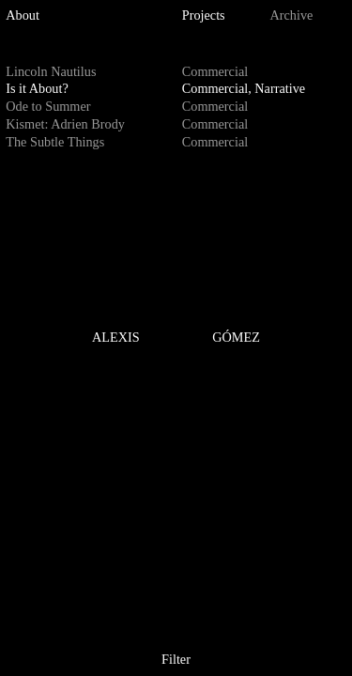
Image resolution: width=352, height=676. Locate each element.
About (22, 15)
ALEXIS (116, 337)
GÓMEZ (236, 337)
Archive (292, 15)
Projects (203, 15)
